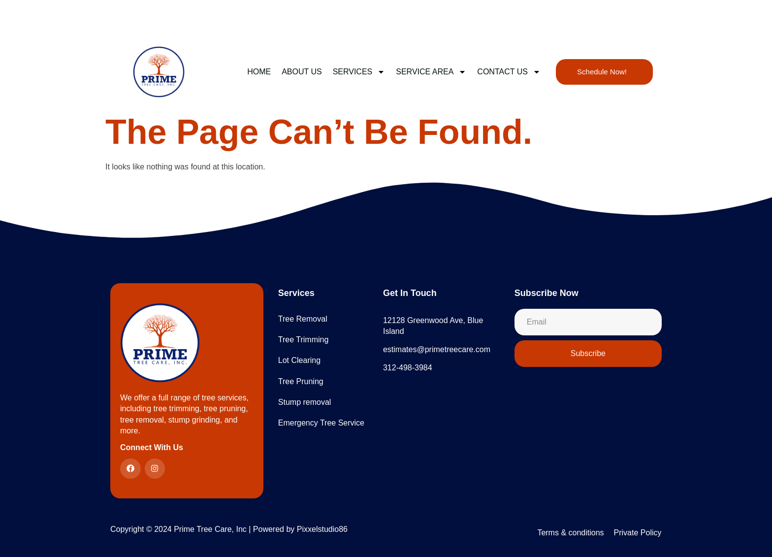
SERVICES (359, 72)
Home (259, 71)
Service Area (431, 72)
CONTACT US (509, 72)
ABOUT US (302, 71)
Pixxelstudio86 (322, 529)
